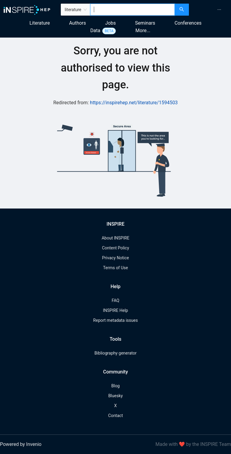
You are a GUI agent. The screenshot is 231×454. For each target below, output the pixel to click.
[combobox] (132, 10)
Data (95, 30)
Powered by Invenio (21, 444)
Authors (77, 23)
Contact (115, 415)
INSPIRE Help (115, 310)
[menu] (210, 9)
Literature (39, 23)
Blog (115, 385)
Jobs (110, 23)
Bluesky (115, 395)
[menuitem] (219, 9)
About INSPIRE (115, 238)
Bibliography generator (115, 353)
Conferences (188, 23)
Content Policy (115, 247)
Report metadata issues (115, 320)
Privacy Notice (115, 257)
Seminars (145, 23)
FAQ (115, 300)
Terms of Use (115, 267)
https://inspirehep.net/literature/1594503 (134, 102)
